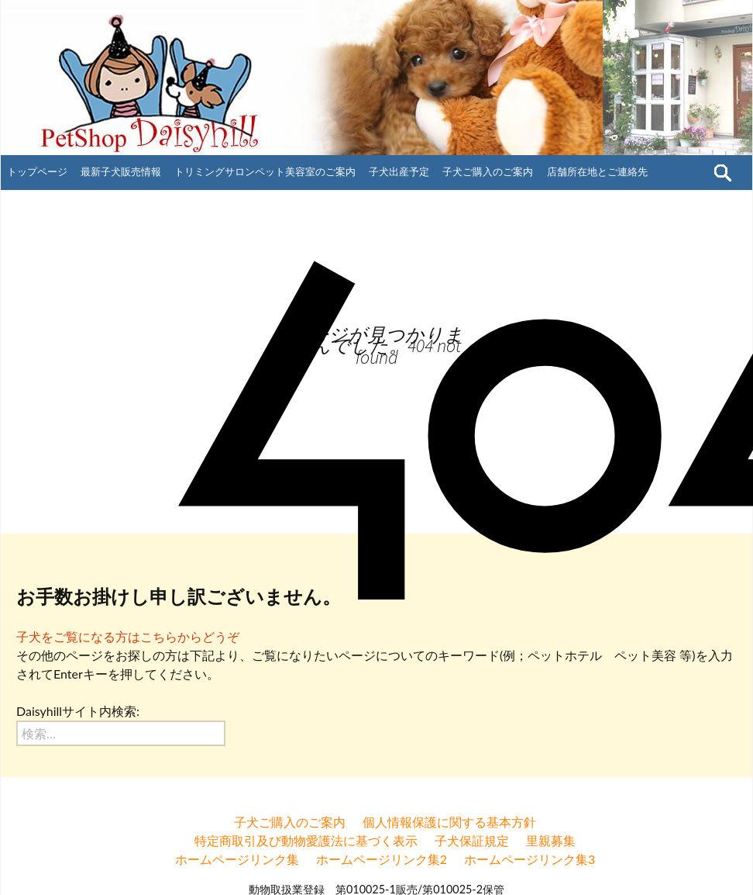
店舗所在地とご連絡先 (597, 171)
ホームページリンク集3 (529, 859)
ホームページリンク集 (237, 859)
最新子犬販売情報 (121, 171)
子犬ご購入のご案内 (487, 171)
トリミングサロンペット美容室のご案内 (265, 171)
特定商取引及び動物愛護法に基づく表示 (306, 840)
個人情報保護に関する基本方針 (449, 821)
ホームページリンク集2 (381, 859)
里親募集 (551, 840)
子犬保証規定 (472, 840)
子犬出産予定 (399, 171)
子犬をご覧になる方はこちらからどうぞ (127, 636)
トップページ (37, 171)
